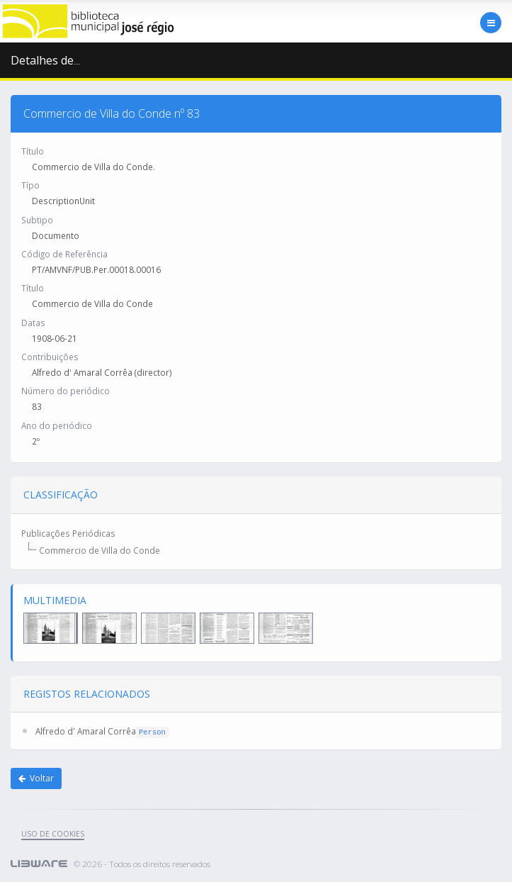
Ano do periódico (56, 425)
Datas (33, 322)
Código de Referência (64, 253)
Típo (30, 185)
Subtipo (37, 219)
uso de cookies (52, 834)
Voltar (36, 778)
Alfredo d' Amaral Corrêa (85, 731)
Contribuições (50, 356)
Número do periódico (65, 390)
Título (32, 151)
